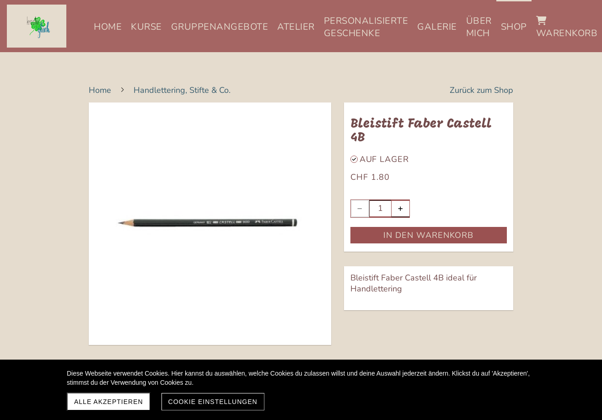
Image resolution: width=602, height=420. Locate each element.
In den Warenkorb (428, 235)
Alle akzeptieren (108, 401)
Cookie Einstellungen (213, 401)
